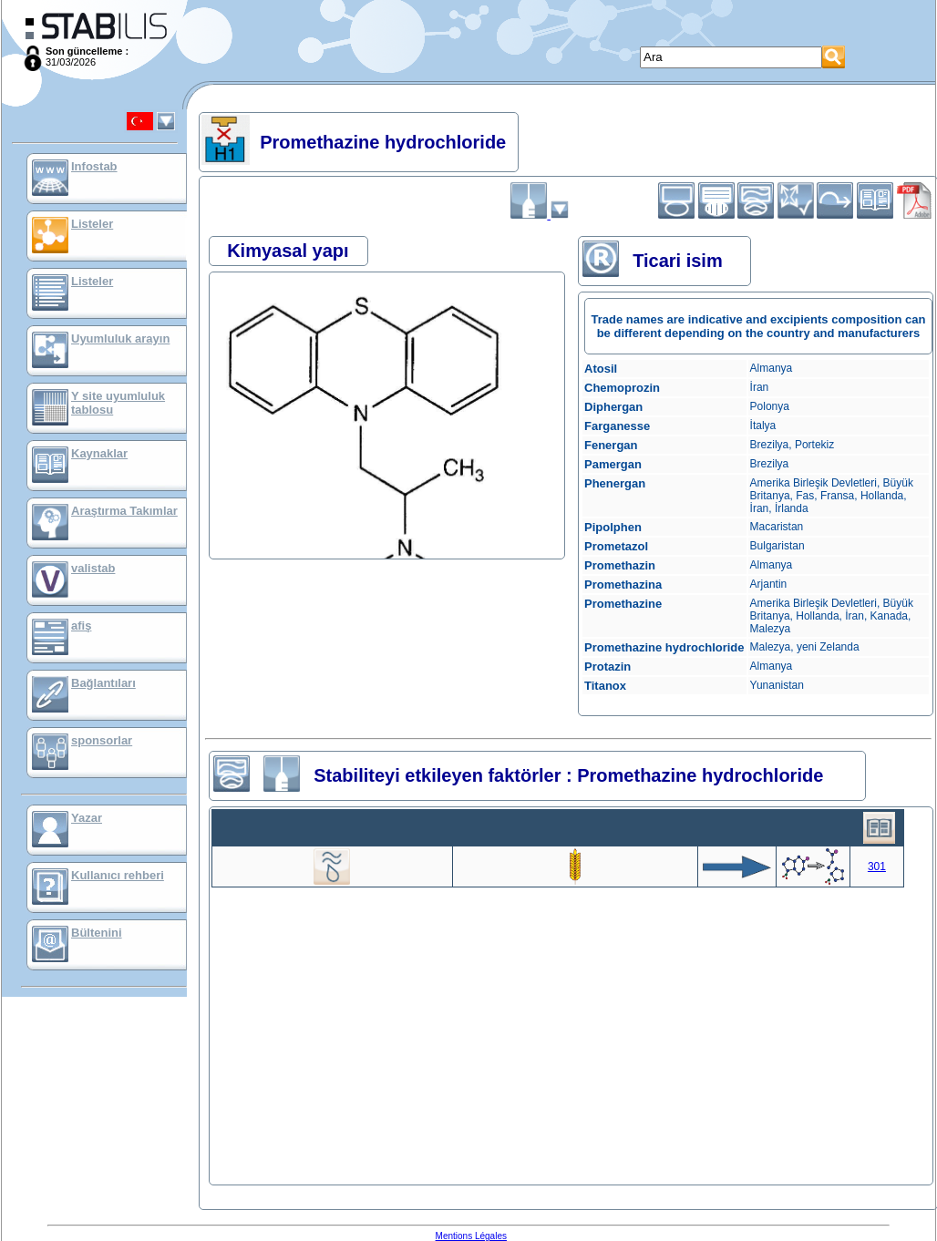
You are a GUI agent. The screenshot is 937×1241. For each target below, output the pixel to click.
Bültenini (96, 932)
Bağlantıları (103, 683)
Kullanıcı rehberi (117, 875)
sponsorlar (101, 740)
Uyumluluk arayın (120, 338)
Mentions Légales (471, 1236)
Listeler (92, 224)
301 (877, 866)
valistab (93, 568)
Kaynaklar (99, 453)
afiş (81, 625)
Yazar (86, 818)
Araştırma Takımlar (124, 511)
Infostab (94, 166)
